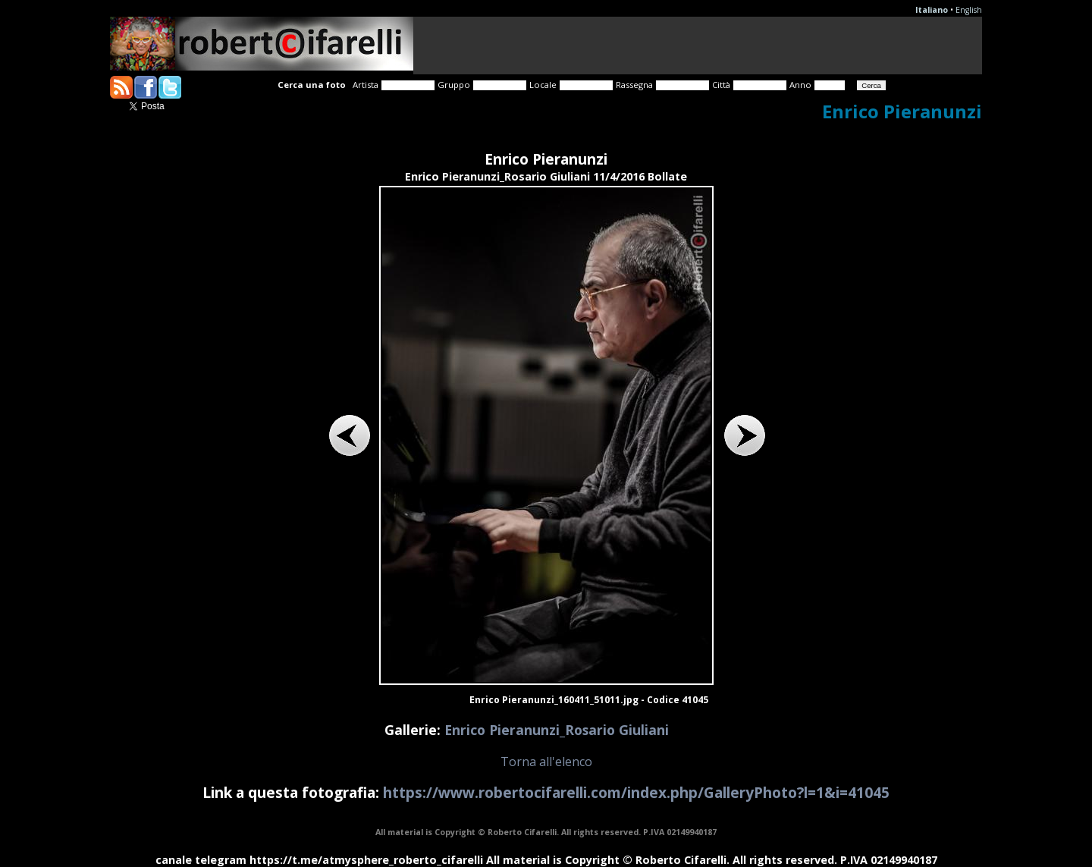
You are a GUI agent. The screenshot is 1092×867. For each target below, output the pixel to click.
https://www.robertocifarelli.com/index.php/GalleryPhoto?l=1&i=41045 (636, 792)
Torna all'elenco (546, 761)
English (969, 10)
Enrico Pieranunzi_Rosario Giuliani (556, 730)
